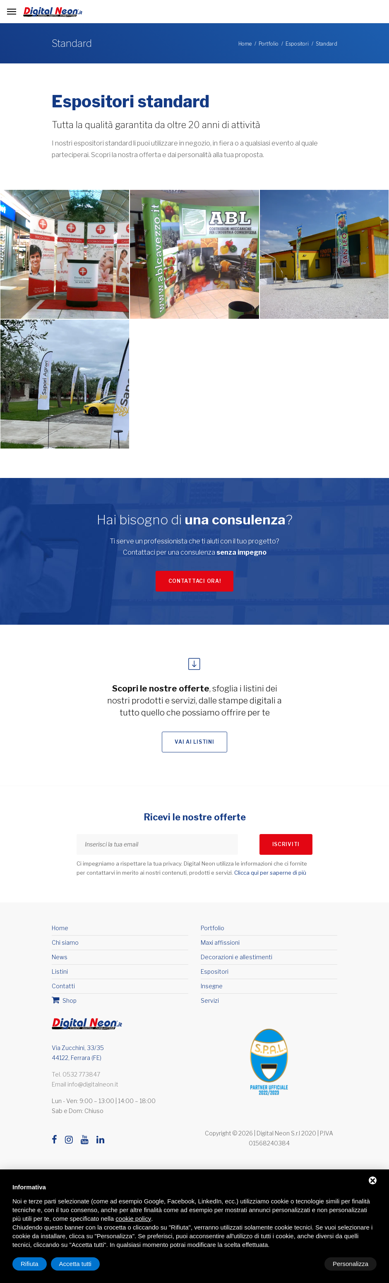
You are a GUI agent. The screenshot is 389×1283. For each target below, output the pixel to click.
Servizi (210, 1003)
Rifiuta (306, 1263)
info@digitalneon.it (92, 1087)
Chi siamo (65, 945)
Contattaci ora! (194, 583)
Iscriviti (286, 847)
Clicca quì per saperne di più (270, 876)
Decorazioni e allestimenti (236, 960)
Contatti (63, 989)
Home (245, 44)
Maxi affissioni (220, 945)
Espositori (297, 44)
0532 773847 (81, 1077)
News (59, 960)
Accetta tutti (352, 1263)
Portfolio (269, 44)
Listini (60, 974)
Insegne (212, 989)
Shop (64, 1003)
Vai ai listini (194, 745)
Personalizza (38, 1263)
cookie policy (133, 1218)
